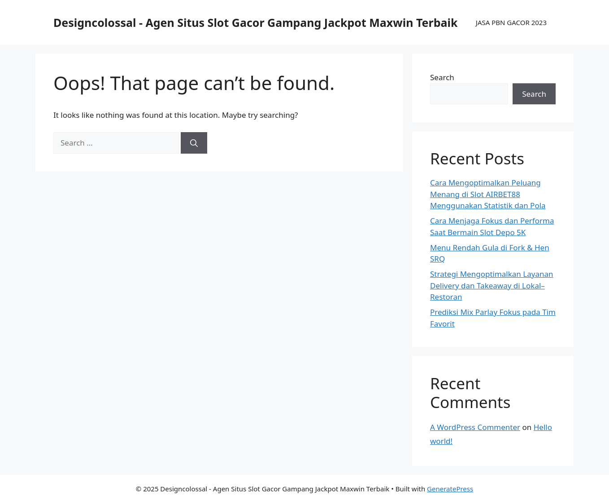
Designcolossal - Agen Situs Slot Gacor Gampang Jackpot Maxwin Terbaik (255, 22)
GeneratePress (450, 488)
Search (442, 77)
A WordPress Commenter (475, 427)
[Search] (194, 143)
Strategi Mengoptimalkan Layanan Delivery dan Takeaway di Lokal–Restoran (491, 285)
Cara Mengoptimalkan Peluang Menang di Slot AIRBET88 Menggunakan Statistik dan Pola (488, 194)
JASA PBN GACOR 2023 (511, 22)
